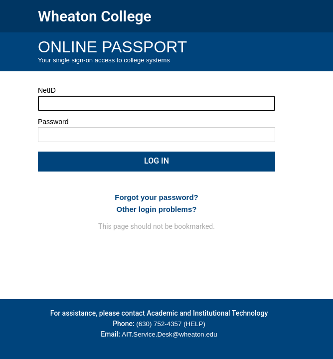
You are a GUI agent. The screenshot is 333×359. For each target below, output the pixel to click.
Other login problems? (157, 209)
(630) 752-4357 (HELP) (170, 324)
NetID (47, 90)
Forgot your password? (156, 197)
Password (53, 122)
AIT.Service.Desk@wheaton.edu (169, 334)
